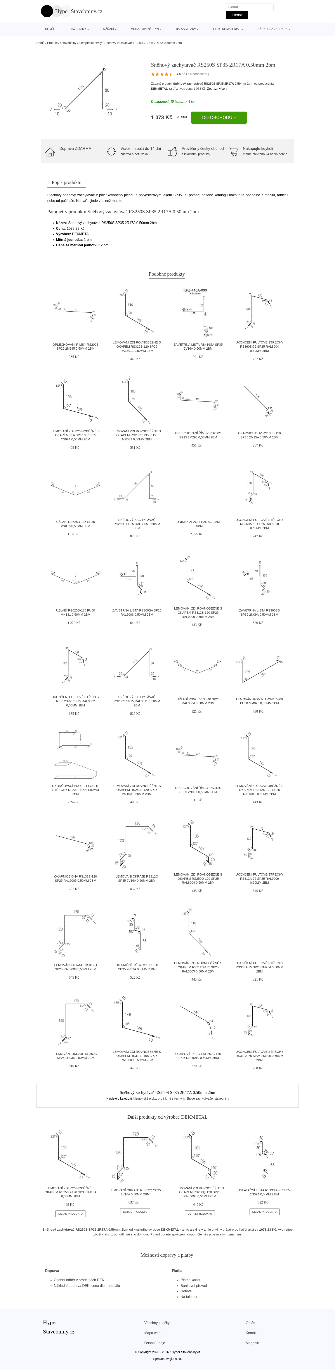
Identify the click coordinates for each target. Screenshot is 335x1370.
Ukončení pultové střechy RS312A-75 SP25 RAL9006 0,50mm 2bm (259, 878)
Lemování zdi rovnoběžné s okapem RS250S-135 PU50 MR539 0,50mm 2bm (137, 435)
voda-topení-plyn (145, 29)
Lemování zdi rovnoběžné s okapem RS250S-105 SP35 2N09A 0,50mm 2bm (76, 435)
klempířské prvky (90, 43)
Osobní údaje (154, 1343)
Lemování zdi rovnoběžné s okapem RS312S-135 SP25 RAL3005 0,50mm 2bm (198, 967)
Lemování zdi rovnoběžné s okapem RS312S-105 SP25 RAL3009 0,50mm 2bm (137, 1056)
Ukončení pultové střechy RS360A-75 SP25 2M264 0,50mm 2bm (259, 967)
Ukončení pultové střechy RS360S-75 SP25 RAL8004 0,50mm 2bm (259, 346)
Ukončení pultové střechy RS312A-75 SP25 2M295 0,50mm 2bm (259, 1056)
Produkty (53, 43)
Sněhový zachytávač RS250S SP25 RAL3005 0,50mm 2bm (137, 524)
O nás (250, 1323)
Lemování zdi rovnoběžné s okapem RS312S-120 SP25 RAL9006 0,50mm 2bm (198, 612)
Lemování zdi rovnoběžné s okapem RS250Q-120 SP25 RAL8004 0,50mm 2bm (198, 878)
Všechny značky (157, 1323)
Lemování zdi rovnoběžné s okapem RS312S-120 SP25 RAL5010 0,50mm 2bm (259, 790)
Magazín (252, 1343)
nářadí (108, 29)
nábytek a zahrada (272, 29)
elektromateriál (226, 29)
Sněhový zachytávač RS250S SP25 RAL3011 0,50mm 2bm (137, 701)
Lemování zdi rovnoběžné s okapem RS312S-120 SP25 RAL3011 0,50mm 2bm (137, 346)
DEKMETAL (159, 88)
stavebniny (77, 29)
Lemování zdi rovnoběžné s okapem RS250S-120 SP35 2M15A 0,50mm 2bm (137, 790)
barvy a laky (186, 29)
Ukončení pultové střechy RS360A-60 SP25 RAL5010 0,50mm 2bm (259, 524)
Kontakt (252, 1333)
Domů (49, 29)
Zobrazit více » (217, 88)
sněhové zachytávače (198, 1098)
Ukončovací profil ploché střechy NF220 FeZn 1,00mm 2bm (75, 790)
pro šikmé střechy (170, 1098)
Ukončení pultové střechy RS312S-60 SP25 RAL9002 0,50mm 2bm (75, 701)
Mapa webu (153, 1333)
